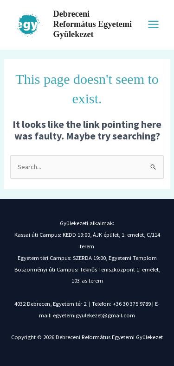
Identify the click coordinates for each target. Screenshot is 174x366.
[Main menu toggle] (153, 24)
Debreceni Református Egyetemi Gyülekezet (92, 24)
